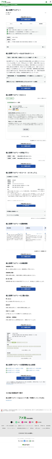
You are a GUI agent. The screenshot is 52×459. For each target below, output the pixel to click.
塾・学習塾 (8, 14)
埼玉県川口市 (8, 400)
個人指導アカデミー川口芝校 (13, 370)
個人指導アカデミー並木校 (33, 370)
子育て (31, 422)
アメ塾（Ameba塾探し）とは (11, 425)
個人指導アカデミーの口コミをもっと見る (38, 140)
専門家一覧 (43, 425)
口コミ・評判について (42, 98)
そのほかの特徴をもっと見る (26, 350)
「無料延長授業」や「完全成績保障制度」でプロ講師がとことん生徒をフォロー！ (26, 76)
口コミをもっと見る (25, 136)
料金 (21, 23)
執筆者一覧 (37, 425)
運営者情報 (48, 425)
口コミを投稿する (10, 98)
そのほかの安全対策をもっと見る (26, 358)
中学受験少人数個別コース (26, 211)
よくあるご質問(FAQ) (46, 428)
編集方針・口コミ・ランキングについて (25, 425)
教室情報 (40, 23)
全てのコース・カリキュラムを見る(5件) (38, 218)
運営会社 (32, 428)
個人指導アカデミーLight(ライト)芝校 (15, 368)
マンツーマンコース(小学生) (26, 215)
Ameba (20, 441)
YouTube (38, 422)
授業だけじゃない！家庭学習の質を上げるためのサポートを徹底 (26, 81)
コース (31, 23)
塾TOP (2, 6)
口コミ (11, 23)
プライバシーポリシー (11, 428)
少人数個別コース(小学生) (26, 176)
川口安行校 (10, 102)
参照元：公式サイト (41, 189)
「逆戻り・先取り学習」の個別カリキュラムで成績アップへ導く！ (26, 57)
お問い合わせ (37, 428)
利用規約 (4, 428)
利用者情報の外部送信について (23, 428)
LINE (17, 422)
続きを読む (26, 129)
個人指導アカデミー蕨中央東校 (34, 368)
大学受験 (24, 422)
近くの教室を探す (26, 19)
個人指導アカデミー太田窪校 (13, 372)
